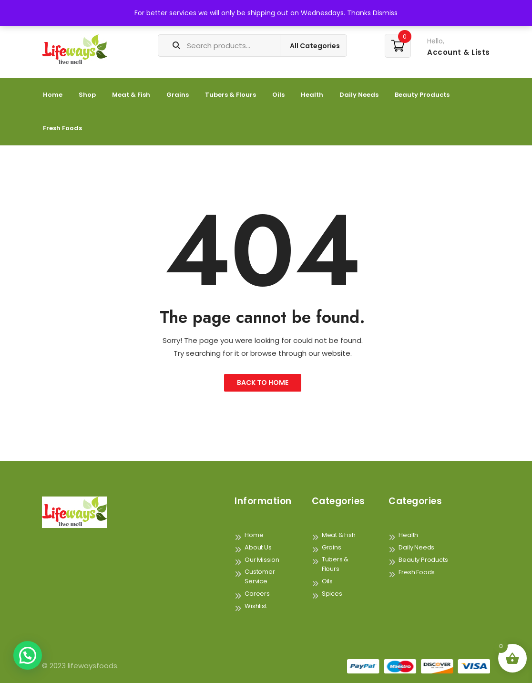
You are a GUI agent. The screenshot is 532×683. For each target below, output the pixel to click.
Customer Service (260, 576)
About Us (258, 547)
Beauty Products (422, 94)
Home (52, 94)
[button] (27, 655)
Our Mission (262, 559)
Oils (278, 94)
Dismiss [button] (385, 13)
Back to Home (262, 382)
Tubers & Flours (230, 94)
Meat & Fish (131, 94)
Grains (177, 94)
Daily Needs (359, 94)
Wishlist (255, 606)
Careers (257, 593)
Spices (332, 593)
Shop (87, 94)
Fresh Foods (62, 128)
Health (312, 94)
